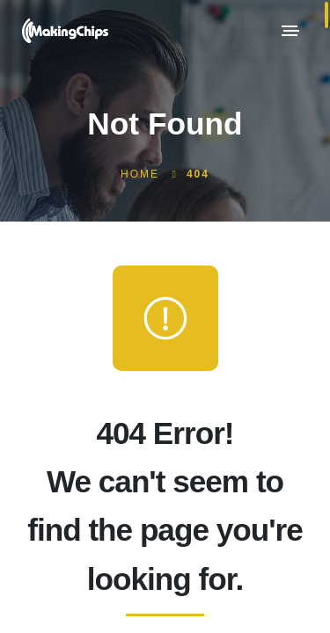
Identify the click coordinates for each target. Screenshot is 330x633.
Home (140, 174)
